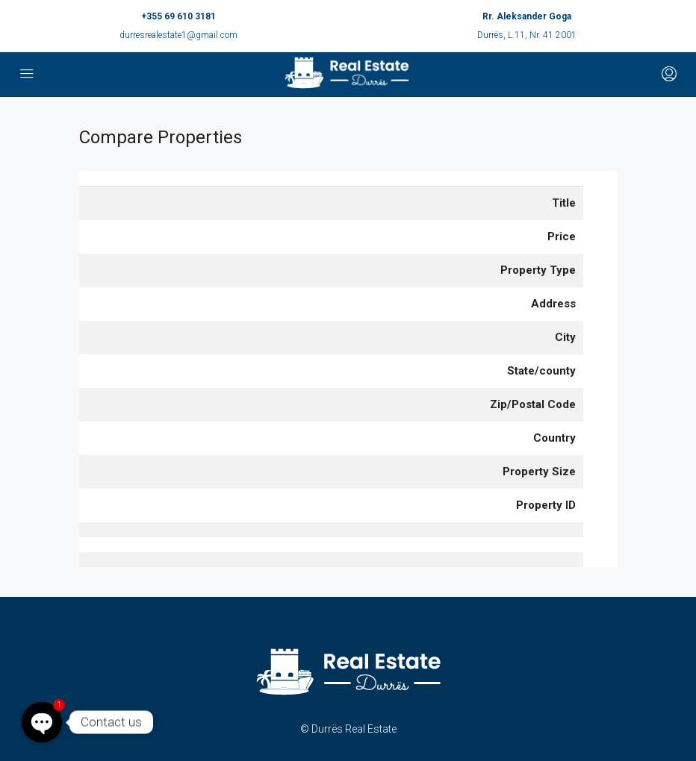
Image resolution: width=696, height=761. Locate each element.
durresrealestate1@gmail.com (178, 35)
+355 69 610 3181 (178, 16)
